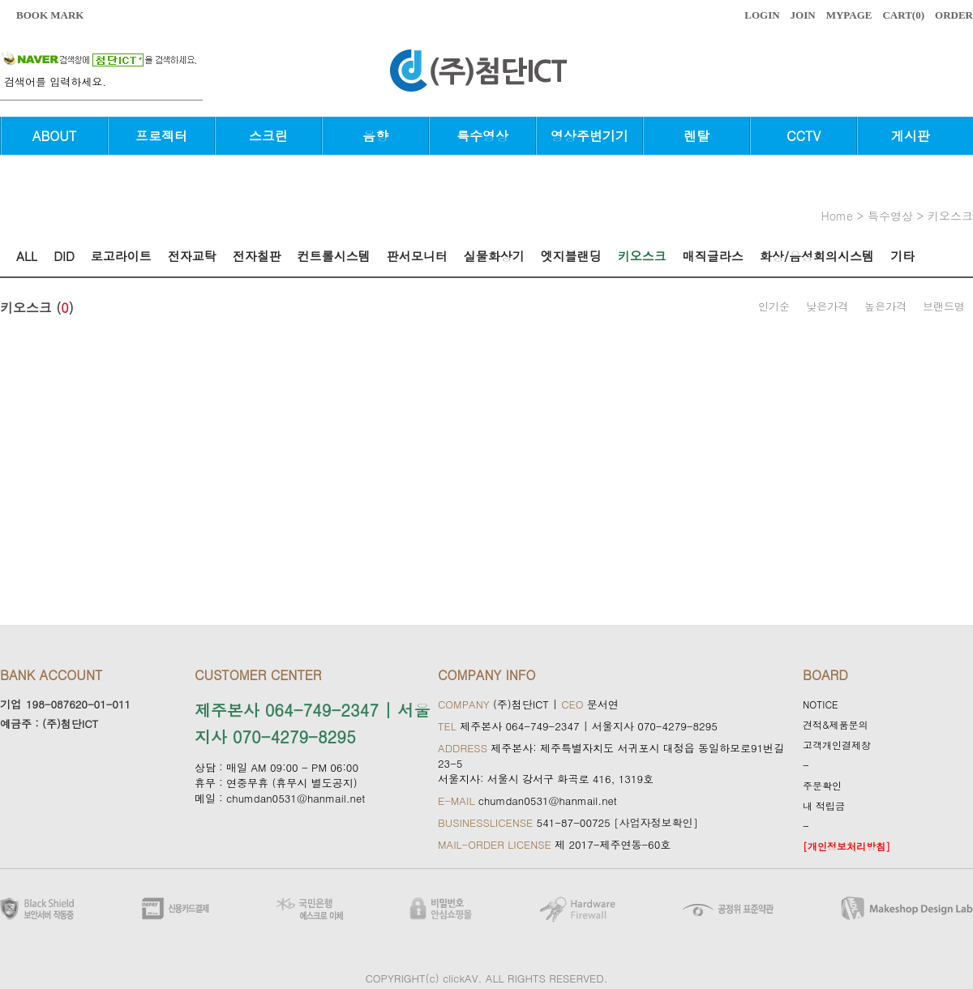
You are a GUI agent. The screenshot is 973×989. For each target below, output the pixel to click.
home (837, 216)
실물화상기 (494, 255)
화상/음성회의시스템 (817, 255)
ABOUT (54, 135)
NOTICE (820, 704)
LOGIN (761, 15)
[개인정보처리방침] (846, 846)
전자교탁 (192, 255)
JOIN (803, 15)
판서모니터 (417, 255)
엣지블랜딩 (571, 255)
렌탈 (696, 135)
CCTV (804, 135)
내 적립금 (824, 805)
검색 (194, 89)
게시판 (910, 135)
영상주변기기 (589, 135)
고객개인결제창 (837, 744)
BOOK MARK (50, 15)
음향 (375, 135)
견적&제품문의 (835, 724)
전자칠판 (257, 255)
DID (64, 255)
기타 (902, 255)
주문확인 (822, 785)
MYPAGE (849, 15)
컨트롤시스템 (334, 255)
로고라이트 (121, 255)
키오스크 (950, 216)
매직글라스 (713, 255)
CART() (903, 15)
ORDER (954, 15)
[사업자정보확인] (656, 822)
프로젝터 (161, 135)
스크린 (268, 135)
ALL (26, 255)
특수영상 (482, 135)
